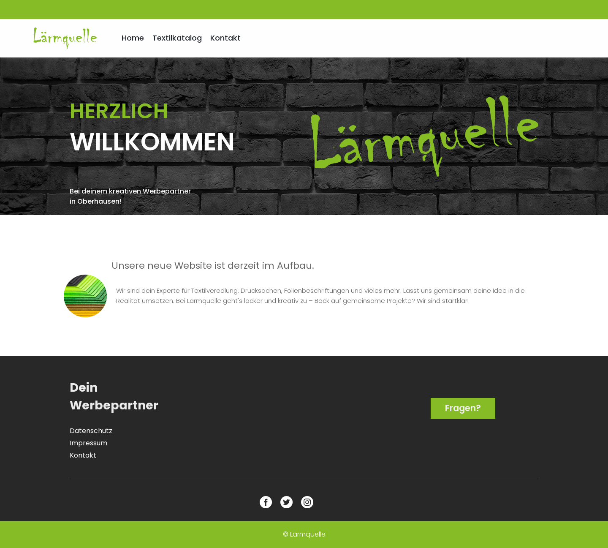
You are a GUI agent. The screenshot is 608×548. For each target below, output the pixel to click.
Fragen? (463, 408)
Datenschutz (91, 431)
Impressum (88, 443)
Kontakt (225, 38)
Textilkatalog (177, 38)
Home (133, 38)
